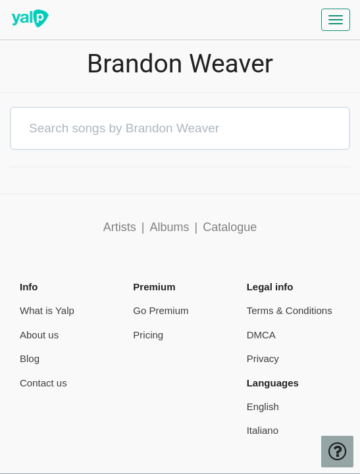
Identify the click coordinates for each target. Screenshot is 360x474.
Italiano (262, 430)
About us (39, 334)
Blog (29, 358)
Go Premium (160, 310)
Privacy (263, 358)
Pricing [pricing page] (148, 334)
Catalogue (230, 227)
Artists (119, 227)
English (263, 406)
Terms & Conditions (289, 310)
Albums (169, 227)
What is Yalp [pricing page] (47, 310)
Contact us (43, 382)
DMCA (261, 334)
